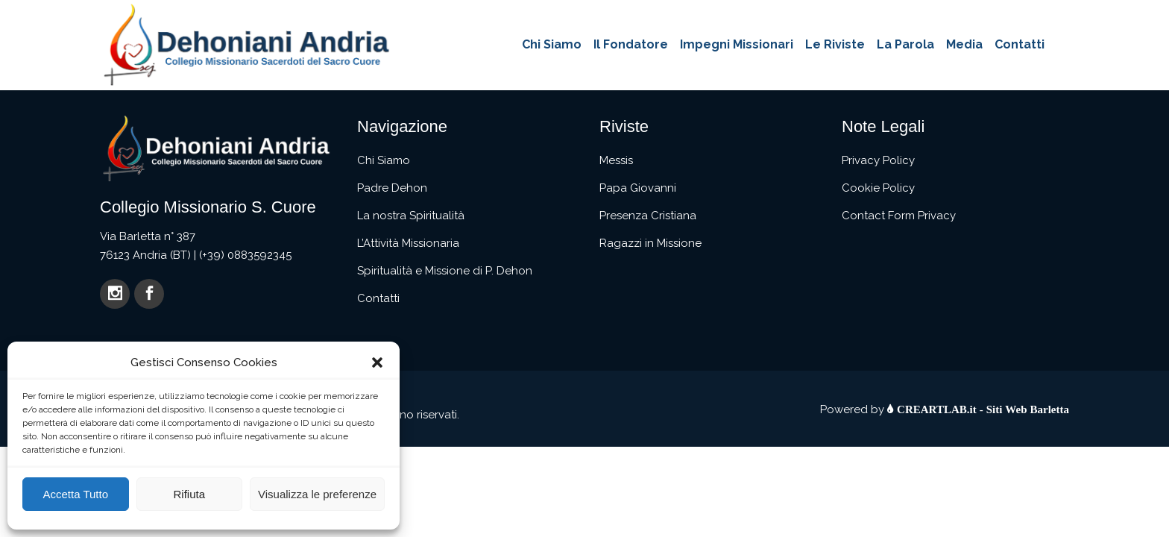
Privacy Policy (878, 160)
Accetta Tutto (75, 494)
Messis (616, 160)
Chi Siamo (383, 160)
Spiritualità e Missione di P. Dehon (444, 270)
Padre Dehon (392, 188)
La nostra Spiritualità (410, 215)
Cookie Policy (878, 188)
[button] (377, 362)
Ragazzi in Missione (650, 243)
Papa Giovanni (637, 188)
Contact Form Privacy (899, 215)
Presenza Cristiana (647, 215)
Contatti (378, 298)
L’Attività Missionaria (408, 243)
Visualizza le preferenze (317, 494)
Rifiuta (189, 494)
